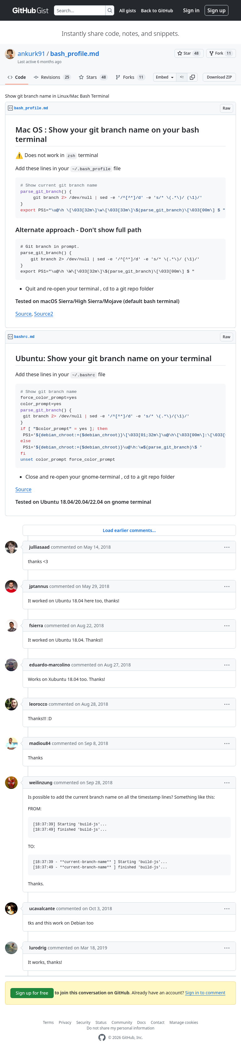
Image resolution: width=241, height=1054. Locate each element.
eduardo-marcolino (49, 665)
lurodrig (37, 948)
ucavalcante (42, 908)
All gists (127, 11)
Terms (48, 1022)
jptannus (38, 586)
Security (83, 1022)
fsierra (36, 625)
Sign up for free (32, 993)
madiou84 (40, 743)
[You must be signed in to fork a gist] (221, 53)
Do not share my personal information (120, 1028)
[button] (192, 77)
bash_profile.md (74, 53)
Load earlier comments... (129, 530)
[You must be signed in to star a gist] (189, 53)
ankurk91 (31, 53)
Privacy (65, 1022)
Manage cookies (183, 1022)
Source (23, 313)
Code (17, 77)
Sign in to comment (205, 993)
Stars (93, 77)
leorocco (38, 704)
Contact (157, 1022)
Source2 (43, 313)
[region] (120, 221)
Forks (130, 77)
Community (121, 1022)
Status (100, 1022)
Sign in (191, 10)
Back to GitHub (157, 11)
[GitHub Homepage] (102, 1037)
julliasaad (39, 547)
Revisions (53, 77)
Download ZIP (219, 77)
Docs (141, 1022)
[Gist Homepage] (31, 10)
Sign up (216, 10)
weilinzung (40, 782)
